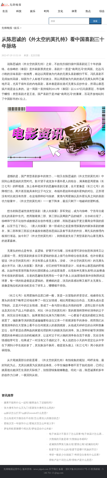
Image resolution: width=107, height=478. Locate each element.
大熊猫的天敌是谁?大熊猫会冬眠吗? (68, 439)
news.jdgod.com (40, 469)
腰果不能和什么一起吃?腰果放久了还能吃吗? (28, 402)
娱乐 (32, 11)
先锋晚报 (7, 28)
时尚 (46, 11)
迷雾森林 (63, 384)
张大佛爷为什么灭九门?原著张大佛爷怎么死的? (29, 408)
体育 (74, 11)
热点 (88, 11)
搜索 (95, 21)
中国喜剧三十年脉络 (41, 384)
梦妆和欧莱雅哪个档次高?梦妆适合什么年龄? (28, 428)
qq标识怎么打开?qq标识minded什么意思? (26, 413)
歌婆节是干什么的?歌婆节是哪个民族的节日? (73, 449)
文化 (60, 11)
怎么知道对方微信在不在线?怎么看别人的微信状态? (32, 418)
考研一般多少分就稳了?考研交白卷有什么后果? (74, 454)
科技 (18, 11)
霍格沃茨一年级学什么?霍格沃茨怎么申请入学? (29, 423)
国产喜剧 (54, 384)
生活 (5, 11)
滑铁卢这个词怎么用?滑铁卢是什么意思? (71, 460)
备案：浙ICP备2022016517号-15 (74, 469)
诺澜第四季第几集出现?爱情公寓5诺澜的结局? (74, 444)
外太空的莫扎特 (25, 384)
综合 (102, 11)
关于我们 (53, 469)
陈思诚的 (14, 384)
